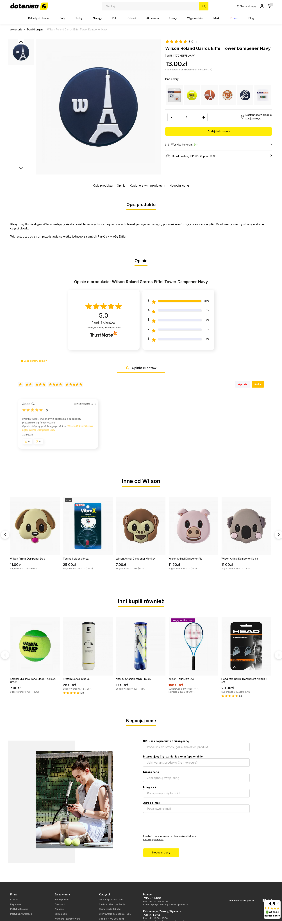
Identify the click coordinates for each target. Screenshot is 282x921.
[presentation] (170, 826)
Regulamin (15, 907)
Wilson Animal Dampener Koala (239, 561)
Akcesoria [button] (152, 18)
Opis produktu (103, 185)
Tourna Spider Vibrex (76, 561)
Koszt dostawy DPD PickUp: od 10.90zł (218, 156)
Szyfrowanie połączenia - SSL (115, 916)
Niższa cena (151, 774)
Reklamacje (60, 916)
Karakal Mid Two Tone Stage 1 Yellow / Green (33, 683)
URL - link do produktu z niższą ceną (166, 743)
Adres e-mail (151, 805)
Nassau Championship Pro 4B (133, 681)
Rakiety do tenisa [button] (38, 18)
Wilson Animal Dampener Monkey (136, 561)
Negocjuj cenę (179, 185)
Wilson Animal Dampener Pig (185, 561)
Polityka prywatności (153, 842)
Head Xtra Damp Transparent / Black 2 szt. (244, 683)
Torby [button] (79, 18)
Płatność (59, 912)
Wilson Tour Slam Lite (181, 681)
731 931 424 (151, 918)
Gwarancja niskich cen (110, 902)
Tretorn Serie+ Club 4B (76, 681)
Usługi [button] (173, 18)
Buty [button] (62, 18)
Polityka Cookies (19, 912)
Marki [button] (216, 18)
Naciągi (97, 18)
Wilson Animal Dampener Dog (27, 561)
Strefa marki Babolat (109, 912)
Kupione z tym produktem (147, 185)
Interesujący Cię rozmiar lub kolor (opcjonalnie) (173, 759)
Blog (251, 18)
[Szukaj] (203, 6)
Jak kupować (61, 902)
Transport (59, 907)
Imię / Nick (149, 790)
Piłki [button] (114, 18)
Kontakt (14, 902)
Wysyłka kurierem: (218, 145)
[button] (22, 361)
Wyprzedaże (195, 18)
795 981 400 (152, 901)
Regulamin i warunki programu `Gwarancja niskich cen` (170, 839)
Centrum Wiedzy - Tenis (112, 907)
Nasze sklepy (246, 6)
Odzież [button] (132, 18)
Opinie (121, 185)
